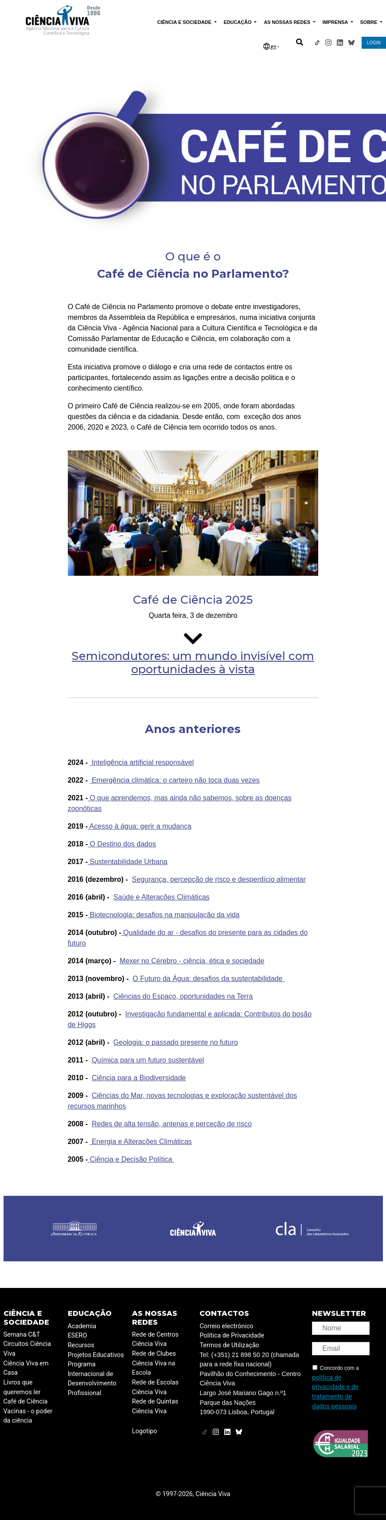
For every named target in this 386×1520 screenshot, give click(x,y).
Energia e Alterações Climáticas (140, 1141)
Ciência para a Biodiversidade (139, 1078)
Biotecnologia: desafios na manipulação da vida (163, 915)
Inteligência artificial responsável (142, 762)
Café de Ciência (26, 1401)
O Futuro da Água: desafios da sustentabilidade (208, 978)
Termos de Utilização (229, 1345)
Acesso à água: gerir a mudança (139, 826)
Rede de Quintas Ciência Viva (155, 1406)
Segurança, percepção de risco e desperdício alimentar (219, 879)
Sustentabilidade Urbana (128, 861)
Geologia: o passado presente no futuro (175, 1042)
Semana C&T (22, 1334)
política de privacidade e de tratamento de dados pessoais (335, 1392)
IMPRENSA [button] (336, 22)
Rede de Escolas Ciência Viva (155, 1387)
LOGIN (374, 42)
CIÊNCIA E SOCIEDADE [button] (185, 22)
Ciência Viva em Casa (26, 1368)
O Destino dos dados (122, 844)
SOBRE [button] (369, 22)
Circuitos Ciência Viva (27, 1348)
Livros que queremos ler (22, 1387)
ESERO (77, 1335)
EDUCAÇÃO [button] (238, 22)
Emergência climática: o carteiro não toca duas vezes (174, 780)
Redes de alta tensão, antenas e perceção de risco (172, 1124)
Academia (82, 1326)
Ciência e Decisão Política (131, 1159)
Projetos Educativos (96, 1355)
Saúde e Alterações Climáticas (161, 897)
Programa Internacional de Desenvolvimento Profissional (92, 1379)
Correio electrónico (226, 1326)
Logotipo (144, 1431)
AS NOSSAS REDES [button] (288, 22)
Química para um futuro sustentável (148, 1060)
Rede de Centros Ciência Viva (155, 1339)
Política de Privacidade (231, 1335)
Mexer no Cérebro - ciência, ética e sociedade (192, 961)
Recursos (81, 1345)
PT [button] (270, 46)
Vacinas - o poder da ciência (28, 1416)
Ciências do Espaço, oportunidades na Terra (183, 996)
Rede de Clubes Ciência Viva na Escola (154, 1363)
